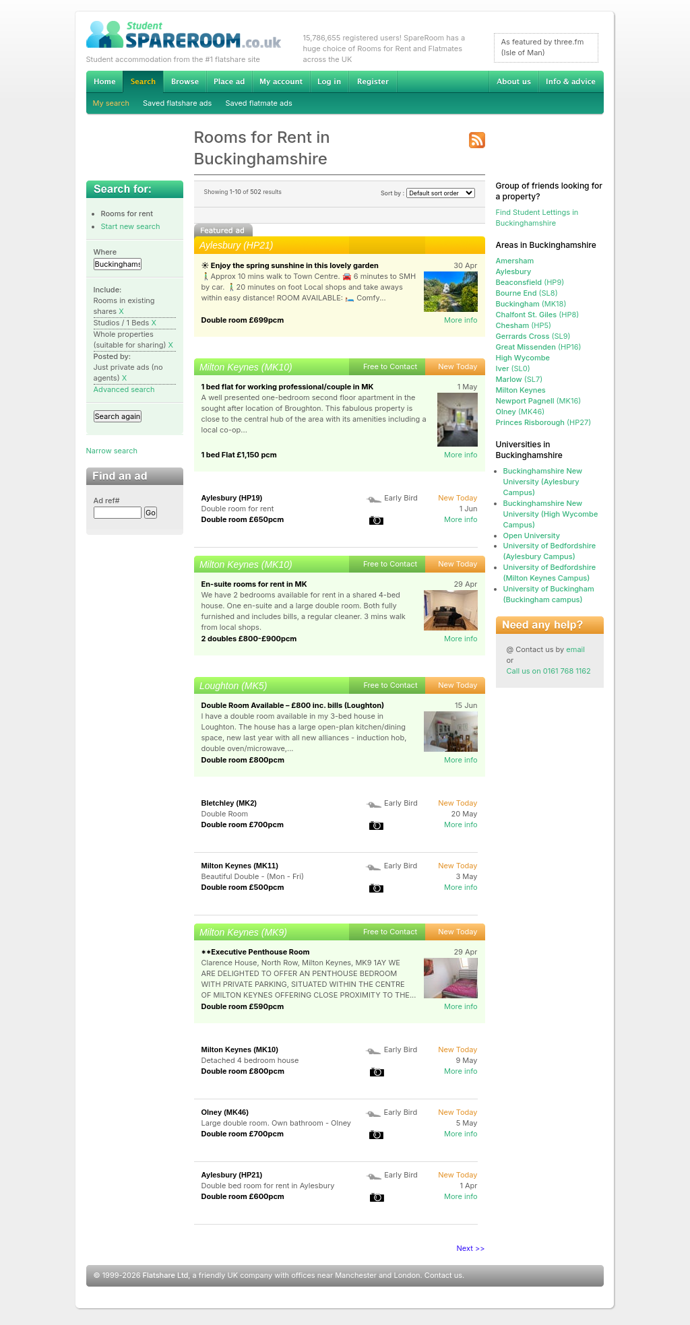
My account (281, 81)
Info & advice (571, 81)
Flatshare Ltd (166, 1275)
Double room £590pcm (242, 1006)
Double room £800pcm (242, 760)
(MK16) (539, 401)
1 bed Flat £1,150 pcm (239, 454)
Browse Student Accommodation (184, 81)
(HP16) (539, 347)
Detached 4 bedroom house (250, 1060)
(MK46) (520, 411)
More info (461, 320)
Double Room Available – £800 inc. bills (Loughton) (293, 705)
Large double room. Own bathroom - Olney (276, 1123)
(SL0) (513, 368)
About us (513, 81)
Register (373, 81)
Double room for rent (237, 508)
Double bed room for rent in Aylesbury (268, 1185)
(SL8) (527, 293)
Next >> (471, 1248)
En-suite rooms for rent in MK (254, 584)
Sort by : (428, 193)
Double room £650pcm (242, 519)
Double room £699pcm (242, 320)
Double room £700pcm (242, 824)
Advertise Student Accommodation (229, 81)
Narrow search (111, 450)
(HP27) (544, 422)
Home (104, 81)
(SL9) (533, 336)
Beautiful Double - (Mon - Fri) (252, 876)
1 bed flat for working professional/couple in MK (287, 386)
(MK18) (531, 304)
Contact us (443, 1275)
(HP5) (524, 325)
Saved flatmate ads (258, 103)
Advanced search (124, 389)
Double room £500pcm (242, 887)
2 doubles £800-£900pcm (249, 638)
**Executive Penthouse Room (255, 952)
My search (111, 103)
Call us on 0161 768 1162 (549, 671)
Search (143, 82)
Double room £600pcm (242, 1196)
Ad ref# (107, 500)
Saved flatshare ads (177, 103)
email (575, 649)
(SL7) (519, 379)
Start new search (130, 226)
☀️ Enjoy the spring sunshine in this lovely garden (290, 265)
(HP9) (530, 282)
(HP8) (537, 314)
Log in (329, 81)
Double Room (225, 813)
